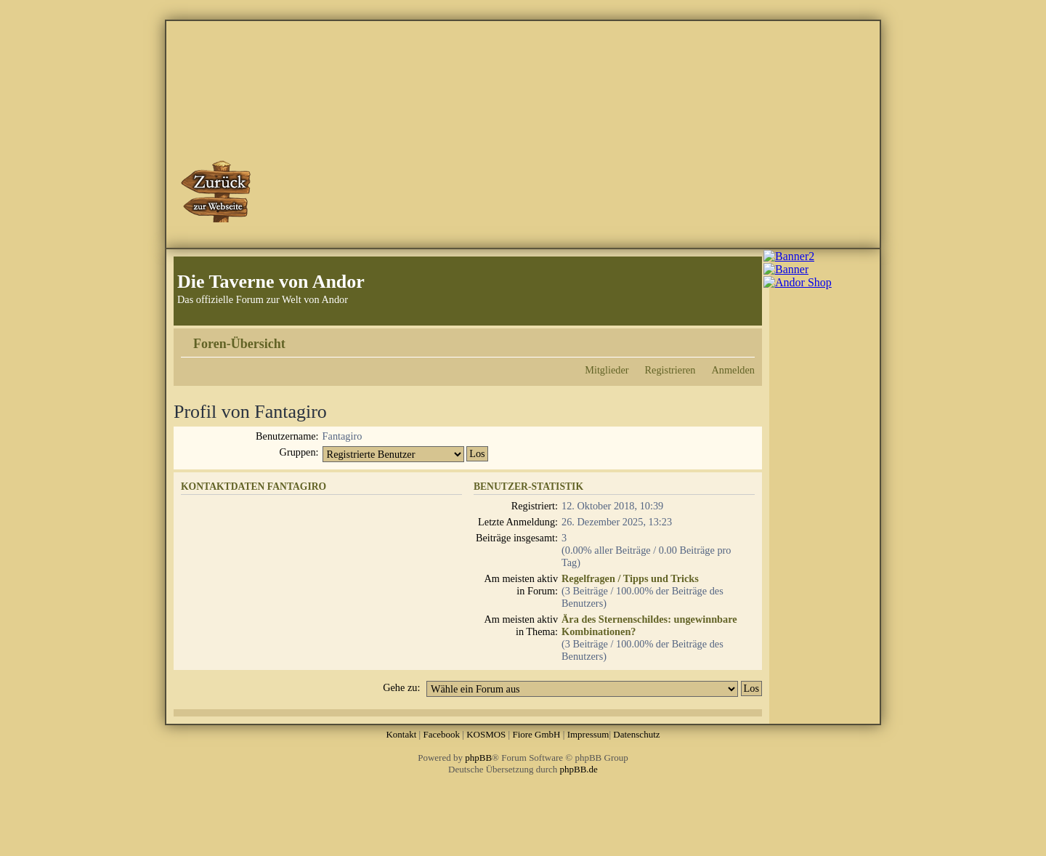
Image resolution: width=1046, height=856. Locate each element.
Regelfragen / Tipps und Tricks (630, 578)
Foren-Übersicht (239, 343)
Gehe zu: (401, 687)
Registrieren (670, 370)
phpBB (478, 757)
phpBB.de (579, 769)
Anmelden (733, 370)
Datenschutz (636, 734)
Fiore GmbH (536, 734)
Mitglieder (606, 370)
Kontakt (401, 734)
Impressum (588, 734)
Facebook (441, 734)
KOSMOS (486, 734)
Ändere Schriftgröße (744, 338)
